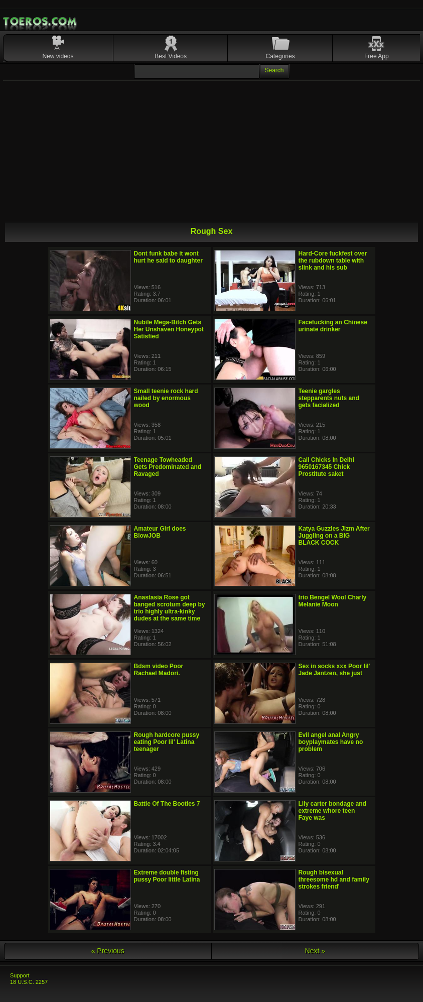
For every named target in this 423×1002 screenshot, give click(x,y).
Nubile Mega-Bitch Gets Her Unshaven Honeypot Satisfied (169, 329)
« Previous (107, 951)
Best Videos (171, 56)
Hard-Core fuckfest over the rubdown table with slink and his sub (333, 260)
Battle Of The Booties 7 (167, 803)
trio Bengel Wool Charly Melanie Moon (333, 601)
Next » (315, 951)
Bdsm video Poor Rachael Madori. (159, 670)
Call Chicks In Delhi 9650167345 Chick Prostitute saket (326, 466)
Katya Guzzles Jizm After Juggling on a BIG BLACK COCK (334, 535)
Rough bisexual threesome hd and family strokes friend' (334, 879)
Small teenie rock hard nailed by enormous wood (166, 398)
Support (20, 975)
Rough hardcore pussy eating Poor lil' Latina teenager (167, 742)
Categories (280, 56)
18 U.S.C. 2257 (29, 982)
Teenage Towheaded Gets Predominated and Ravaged (168, 466)
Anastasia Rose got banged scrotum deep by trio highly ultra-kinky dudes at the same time (169, 608)
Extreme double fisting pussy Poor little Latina (167, 876)
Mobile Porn (40, 22)
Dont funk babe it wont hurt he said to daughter (168, 257)
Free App (376, 56)
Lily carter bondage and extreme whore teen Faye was (332, 810)
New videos (57, 56)
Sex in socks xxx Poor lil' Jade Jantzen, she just (334, 670)
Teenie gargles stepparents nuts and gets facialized (329, 398)
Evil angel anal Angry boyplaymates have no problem (331, 742)
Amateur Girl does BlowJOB (160, 532)
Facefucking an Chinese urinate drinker (333, 326)
